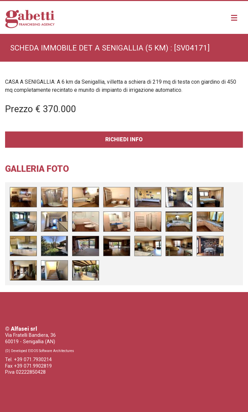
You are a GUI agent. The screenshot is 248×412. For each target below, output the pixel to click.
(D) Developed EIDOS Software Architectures (39, 351)
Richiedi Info (124, 139)
